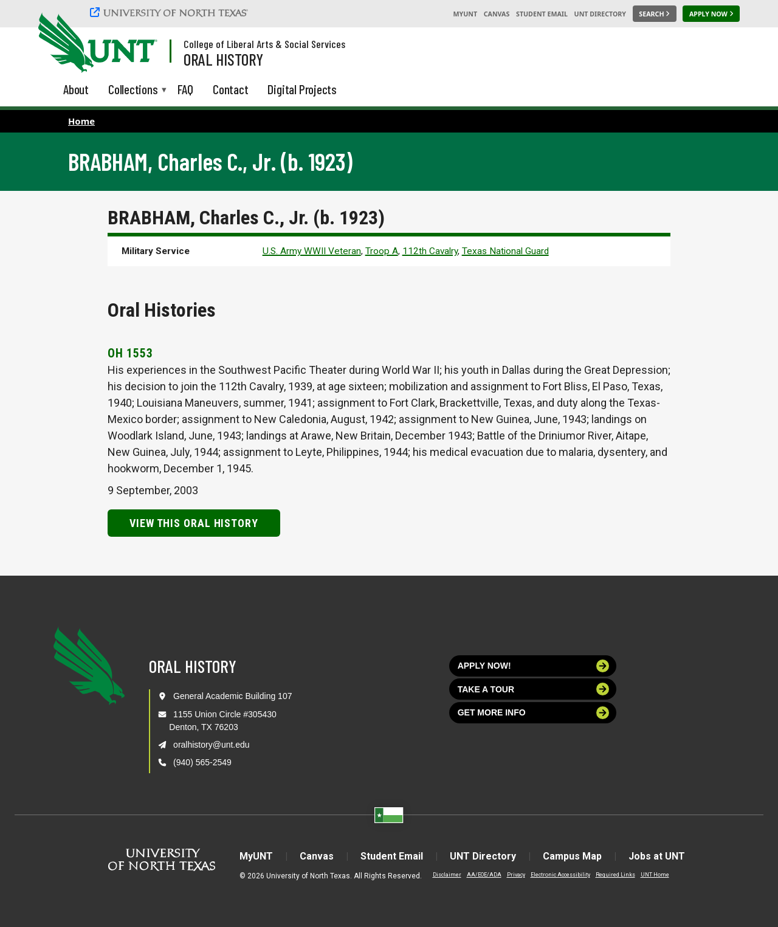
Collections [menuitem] (133, 90)
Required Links (615, 875)
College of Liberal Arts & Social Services (264, 43)
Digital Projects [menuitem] (302, 89)
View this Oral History (193, 523)
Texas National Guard (505, 251)
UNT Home (655, 875)
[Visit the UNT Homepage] (139, 43)
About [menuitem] (76, 89)
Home (81, 121)
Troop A (381, 251)
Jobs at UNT (656, 856)
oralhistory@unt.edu (211, 745)
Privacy (516, 875)
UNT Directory (600, 14)
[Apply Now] (711, 14)
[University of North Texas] (171, 12)
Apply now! (534, 666)
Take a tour (534, 689)
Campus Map (572, 856)
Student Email (542, 14)
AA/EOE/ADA (484, 875)
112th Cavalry (430, 251)
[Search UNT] (654, 14)
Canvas (497, 14)
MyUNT (465, 14)
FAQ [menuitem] (185, 89)
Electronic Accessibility (560, 875)
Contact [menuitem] (231, 89)
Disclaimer (447, 875)
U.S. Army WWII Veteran (312, 251)
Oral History (223, 59)
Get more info (534, 712)
